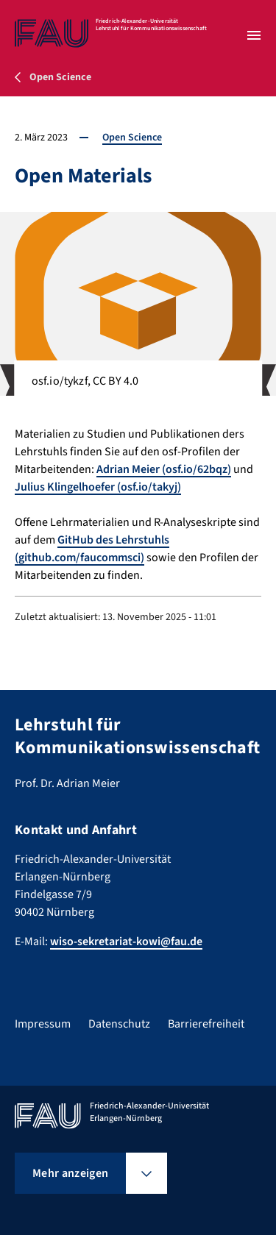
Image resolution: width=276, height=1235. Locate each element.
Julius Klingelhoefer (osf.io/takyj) (98, 487)
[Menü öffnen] (254, 35)
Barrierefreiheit (206, 1024)
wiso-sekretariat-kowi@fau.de (126, 941)
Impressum (43, 1024)
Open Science (132, 137)
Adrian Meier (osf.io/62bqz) (163, 469)
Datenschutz (119, 1024)
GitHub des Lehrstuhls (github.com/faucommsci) (92, 549)
